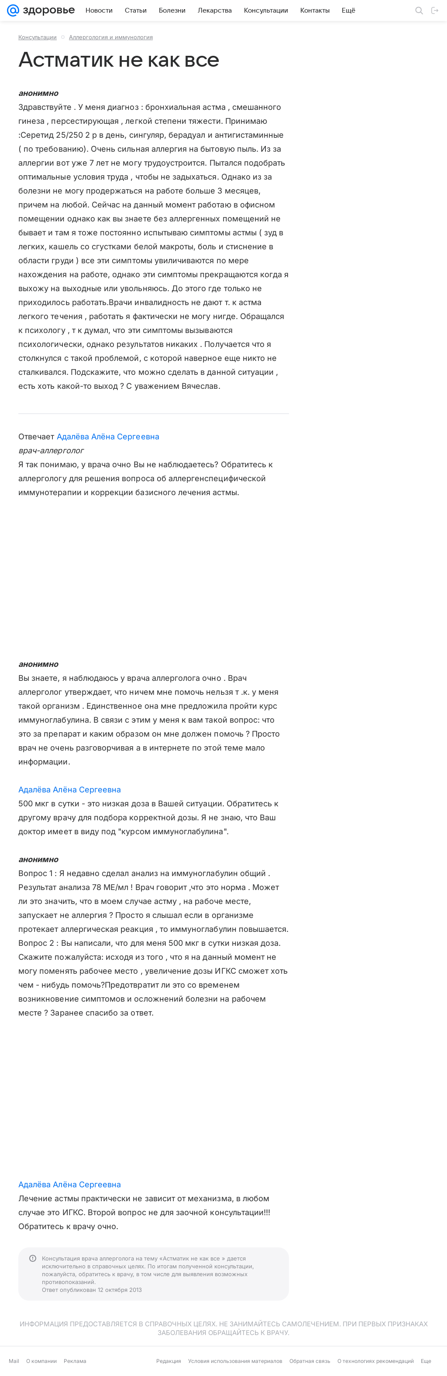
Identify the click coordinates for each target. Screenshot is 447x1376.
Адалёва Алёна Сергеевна (108, 436)
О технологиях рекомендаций (375, 1361)
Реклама (75, 1361)
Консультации (37, 37)
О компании (41, 1361)
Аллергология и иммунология (111, 37)
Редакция (168, 1361)
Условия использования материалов (235, 1361)
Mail (14, 1361)
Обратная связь (309, 1361)
